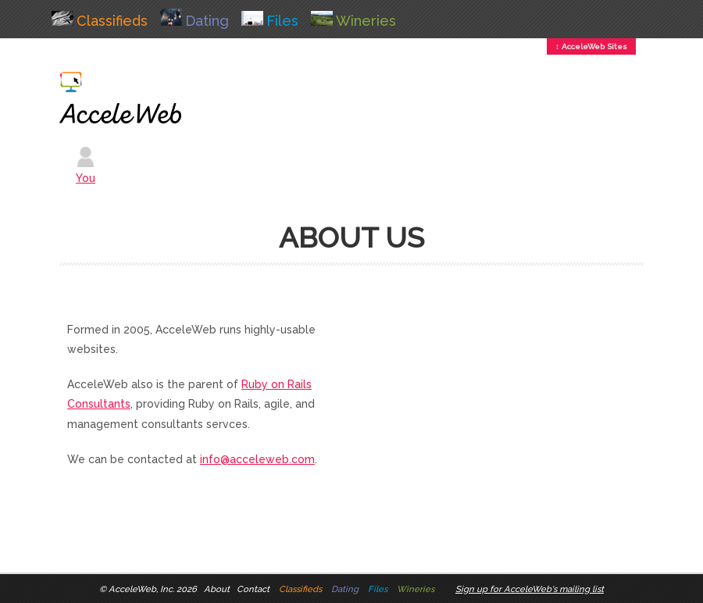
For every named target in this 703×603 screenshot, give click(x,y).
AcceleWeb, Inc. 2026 (153, 588)
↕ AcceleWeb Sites (591, 46)
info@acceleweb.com (257, 459)
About (217, 588)
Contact (253, 588)
